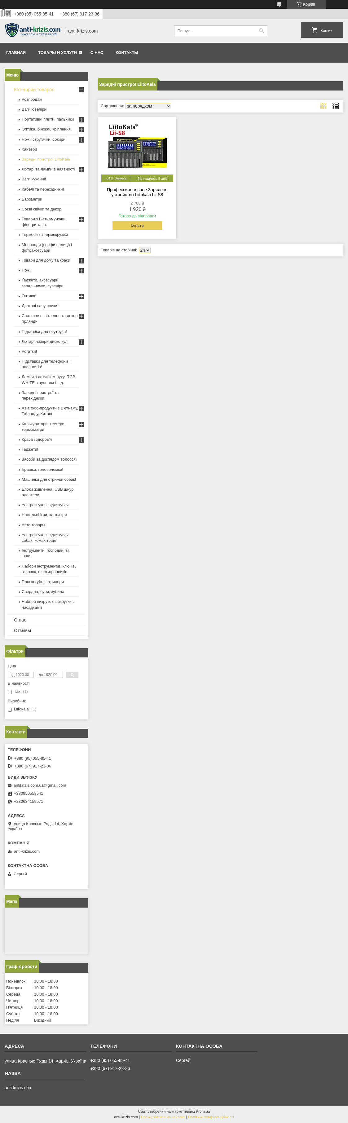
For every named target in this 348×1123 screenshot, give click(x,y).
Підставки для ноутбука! (44, 331)
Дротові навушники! (40, 305)
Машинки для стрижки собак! (49, 479)
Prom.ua (203, 1111)
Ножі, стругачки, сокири (43, 139)
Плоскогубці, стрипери (43, 581)
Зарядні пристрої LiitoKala (46, 159)
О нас (97, 52)
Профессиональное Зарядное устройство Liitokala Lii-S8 (137, 192)
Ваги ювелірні (34, 109)
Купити (137, 225)
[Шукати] (261, 30)
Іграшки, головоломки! (42, 469)
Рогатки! (29, 351)
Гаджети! (30, 449)
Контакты (127, 52)
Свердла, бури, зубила (43, 591)
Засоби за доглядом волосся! (49, 459)
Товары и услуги (57, 52)
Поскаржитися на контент (163, 1117)
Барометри (32, 199)
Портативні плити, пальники (48, 119)
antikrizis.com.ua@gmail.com (40, 785)
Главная (16, 52)
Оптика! (29, 296)
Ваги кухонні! (34, 179)
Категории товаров (34, 89)
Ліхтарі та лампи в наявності (48, 169)
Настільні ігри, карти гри (44, 514)
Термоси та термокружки (45, 234)
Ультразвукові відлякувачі (45, 504)
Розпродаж (32, 99)
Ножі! (27, 270)
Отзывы (22, 630)
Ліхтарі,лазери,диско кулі (45, 341)
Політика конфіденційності (211, 1117)
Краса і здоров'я (37, 439)
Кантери (29, 149)
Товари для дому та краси (46, 260)
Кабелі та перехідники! (43, 189)
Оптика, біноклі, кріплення (46, 129)
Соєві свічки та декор (41, 209)
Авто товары (33, 525)
